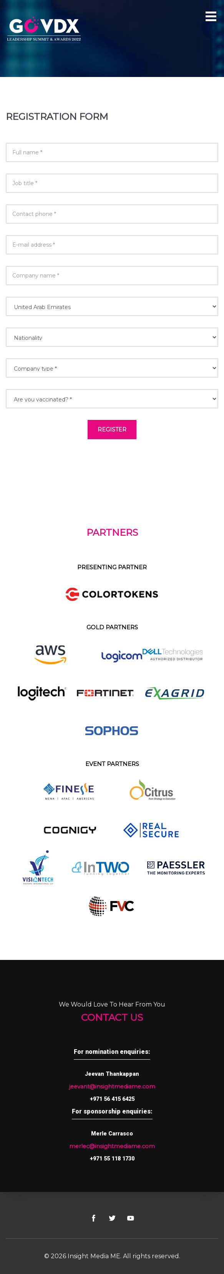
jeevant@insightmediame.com (112, 1086)
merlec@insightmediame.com (112, 1146)
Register (112, 429)
